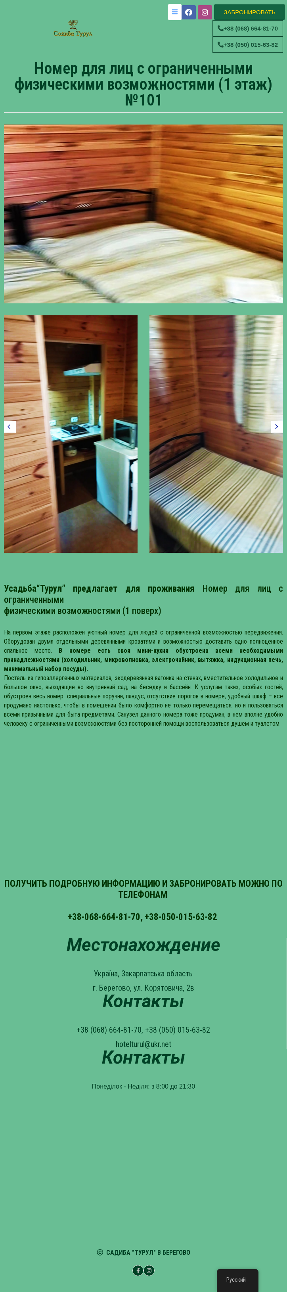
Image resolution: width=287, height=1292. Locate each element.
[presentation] (10, 427)
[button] (249, 12)
